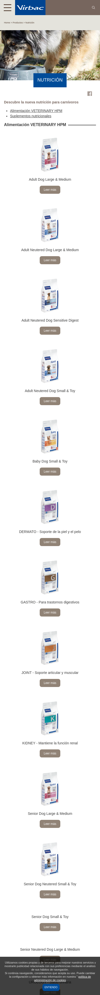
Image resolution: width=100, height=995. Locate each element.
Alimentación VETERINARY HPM (36, 111)
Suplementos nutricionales (30, 116)
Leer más (50, 190)
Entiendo (51, 987)
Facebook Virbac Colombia (89, 93)
